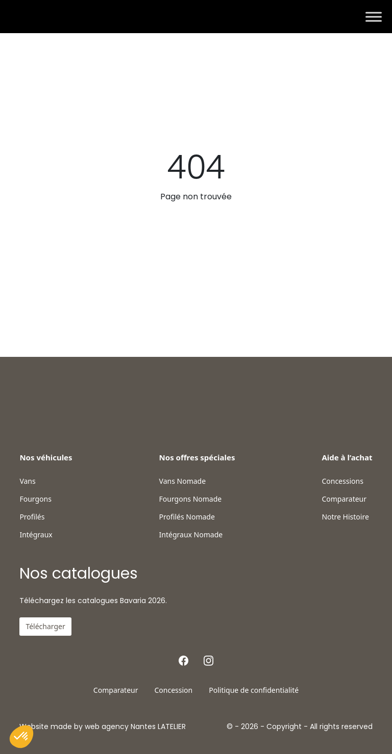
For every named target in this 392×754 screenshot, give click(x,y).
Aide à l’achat (347, 457)
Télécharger (45, 626)
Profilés (31, 517)
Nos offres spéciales (197, 457)
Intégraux (35, 534)
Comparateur (344, 499)
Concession (173, 690)
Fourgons (35, 499)
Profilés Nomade (187, 517)
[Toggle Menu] (373, 16)
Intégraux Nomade (191, 534)
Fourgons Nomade (190, 499)
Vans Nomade (182, 481)
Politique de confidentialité (254, 690)
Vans (27, 481)
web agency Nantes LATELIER (135, 726)
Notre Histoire (345, 517)
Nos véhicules (45, 457)
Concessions (342, 481)
